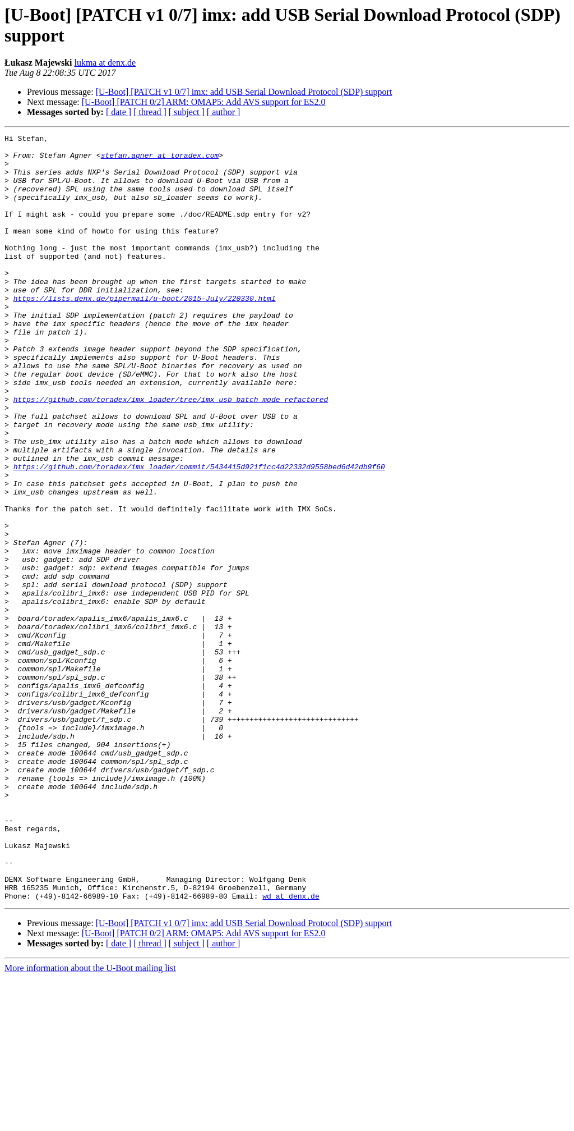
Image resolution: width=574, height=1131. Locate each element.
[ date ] (118, 112)
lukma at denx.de (105, 62)
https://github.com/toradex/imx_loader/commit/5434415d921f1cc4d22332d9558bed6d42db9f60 (199, 534)
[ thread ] (149, 112)
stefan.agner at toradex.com (160, 160)
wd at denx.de (290, 1049)
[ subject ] (187, 112)
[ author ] (223, 112)
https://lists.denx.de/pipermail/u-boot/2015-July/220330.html (144, 332)
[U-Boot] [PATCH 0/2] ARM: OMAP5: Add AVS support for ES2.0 (204, 102)
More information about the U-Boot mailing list (90, 1121)
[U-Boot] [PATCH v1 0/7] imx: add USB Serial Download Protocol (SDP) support (244, 92)
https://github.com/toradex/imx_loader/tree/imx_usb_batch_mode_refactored (170, 453)
